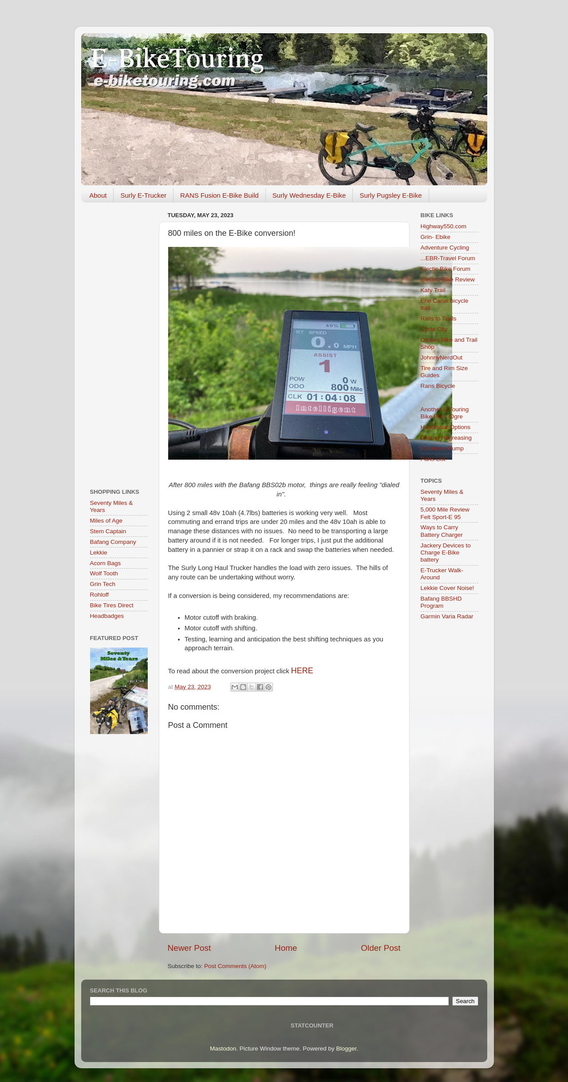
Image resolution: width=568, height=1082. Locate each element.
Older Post (380, 948)
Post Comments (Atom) (235, 966)
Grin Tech (103, 584)
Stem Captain (108, 531)
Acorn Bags (105, 563)
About (97, 195)
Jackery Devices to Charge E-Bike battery (446, 552)
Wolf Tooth (104, 573)
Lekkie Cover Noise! (447, 588)
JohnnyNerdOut (442, 357)
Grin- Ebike (436, 237)
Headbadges (107, 616)
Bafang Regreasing (446, 437)
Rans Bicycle (438, 386)
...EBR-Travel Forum (448, 258)
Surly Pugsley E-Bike (390, 195)
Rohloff (99, 594)
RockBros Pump (442, 448)
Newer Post (189, 948)
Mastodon (223, 1048)
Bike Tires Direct (112, 605)
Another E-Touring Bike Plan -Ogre (445, 413)
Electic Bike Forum (446, 269)
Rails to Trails (439, 318)
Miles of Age (106, 520)
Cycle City (434, 329)
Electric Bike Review (448, 279)
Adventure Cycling (445, 247)
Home (286, 948)
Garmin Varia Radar (447, 616)
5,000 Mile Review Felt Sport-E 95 (445, 513)
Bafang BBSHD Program (441, 602)
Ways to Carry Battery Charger (442, 531)
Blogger (346, 1048)
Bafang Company (113, 542)
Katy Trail (433, 290)
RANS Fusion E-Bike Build (219, 195)
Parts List (433, 459)
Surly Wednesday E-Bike (309, 195)
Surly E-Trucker (143, 195)
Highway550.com (444, 226)
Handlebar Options (446, 427)
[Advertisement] (119, 342)
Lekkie (98, 552)
